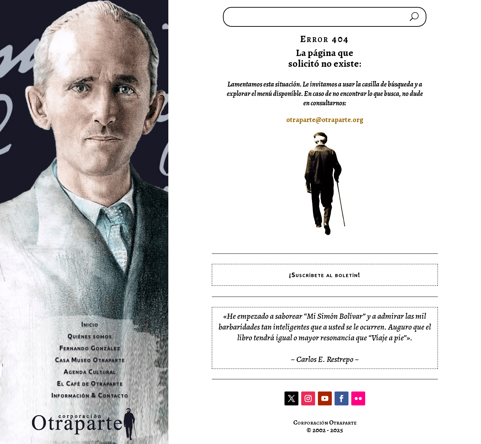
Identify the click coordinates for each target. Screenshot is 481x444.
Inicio (89, 324)
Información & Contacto (89, 394)
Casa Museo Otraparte (90, 359)
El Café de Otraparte (90, 383)
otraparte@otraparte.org (324, 119)
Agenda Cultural (90, 371)
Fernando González (89, 347)
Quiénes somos (89, 335)
